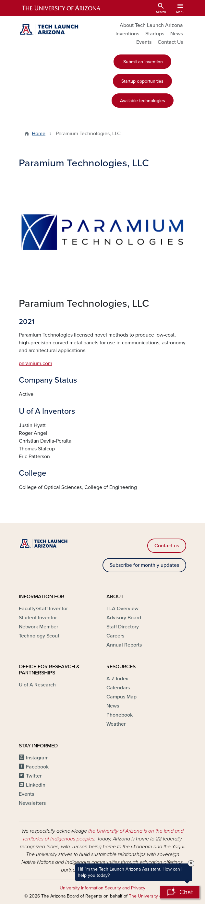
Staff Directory (122, 627)
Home (38, 133)
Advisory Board (123, 617)
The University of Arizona (154, 896)
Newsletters (32, 803)
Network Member (38, 627)
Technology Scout (39, 636)
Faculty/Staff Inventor (43, 608)
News (176, 33)
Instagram (37, 758)
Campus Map (121, 697)
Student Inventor (38, 617)
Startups (154, 33)
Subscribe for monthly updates (144, 565)
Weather (116, 724)
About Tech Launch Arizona (151, 25)
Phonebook (119, 715)
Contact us (166, 545)
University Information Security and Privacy (102, 888)
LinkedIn (35, 785)
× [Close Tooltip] (191, 863)
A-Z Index (117, 678)
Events (143, 42)
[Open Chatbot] (180, 892)
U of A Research (37, 685)
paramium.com (35, 363)
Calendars (118, 687)
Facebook (37, 767)
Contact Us (170, 42)
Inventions (127, 33)
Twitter (34, 776)
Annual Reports (124, 645)
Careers (115, 636)
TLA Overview (122, 608)
